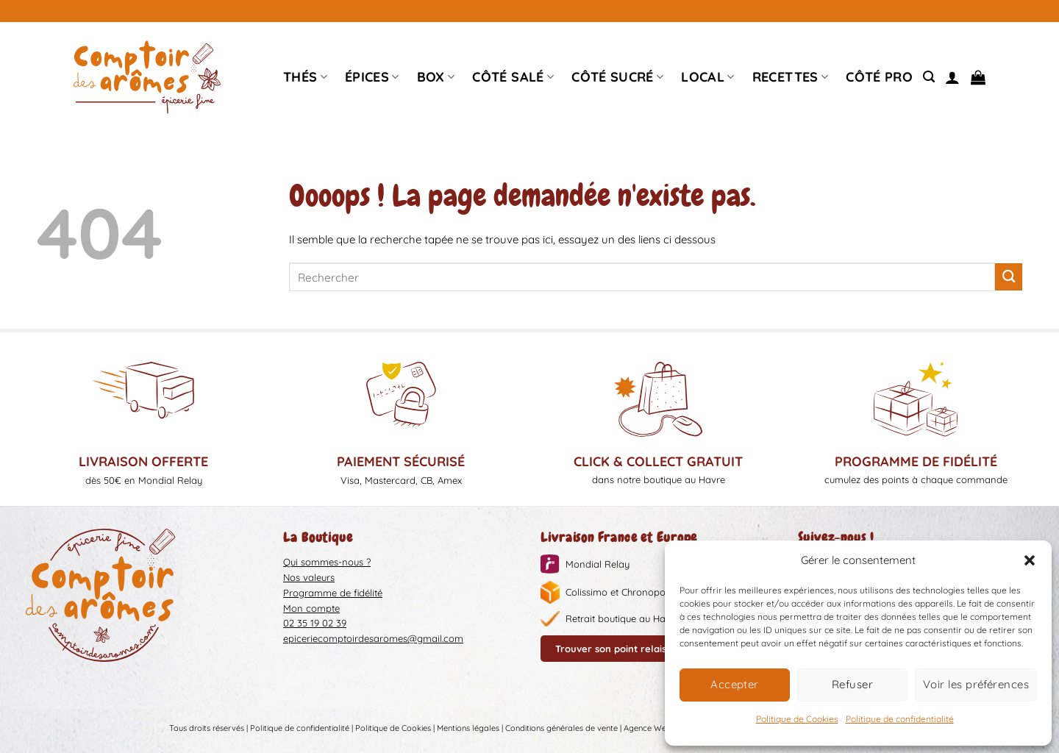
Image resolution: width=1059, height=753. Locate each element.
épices (372, 76)
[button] (1029, 560)
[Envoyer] (1008, 276)
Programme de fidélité (332, 593)
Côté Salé (513, 76)
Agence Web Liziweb (662, 728)
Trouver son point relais (610, 648)
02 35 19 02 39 (314, 623)
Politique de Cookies (797, 718)
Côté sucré (617, 76)
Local (707, 76)
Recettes (790, 76)
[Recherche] (929, 77)
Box (436, 76)
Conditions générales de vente (561, 728)
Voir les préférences (976, 684)
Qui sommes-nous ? (327, 562)
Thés (305, 76)
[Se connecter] (952, 77)
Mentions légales (468, 728)
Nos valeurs (309, 577)
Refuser (852, 684)
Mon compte (311, 608)
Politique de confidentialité (900, 718)
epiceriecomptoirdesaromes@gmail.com (373, 638)
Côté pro (879, 76)
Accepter (734, 684)
